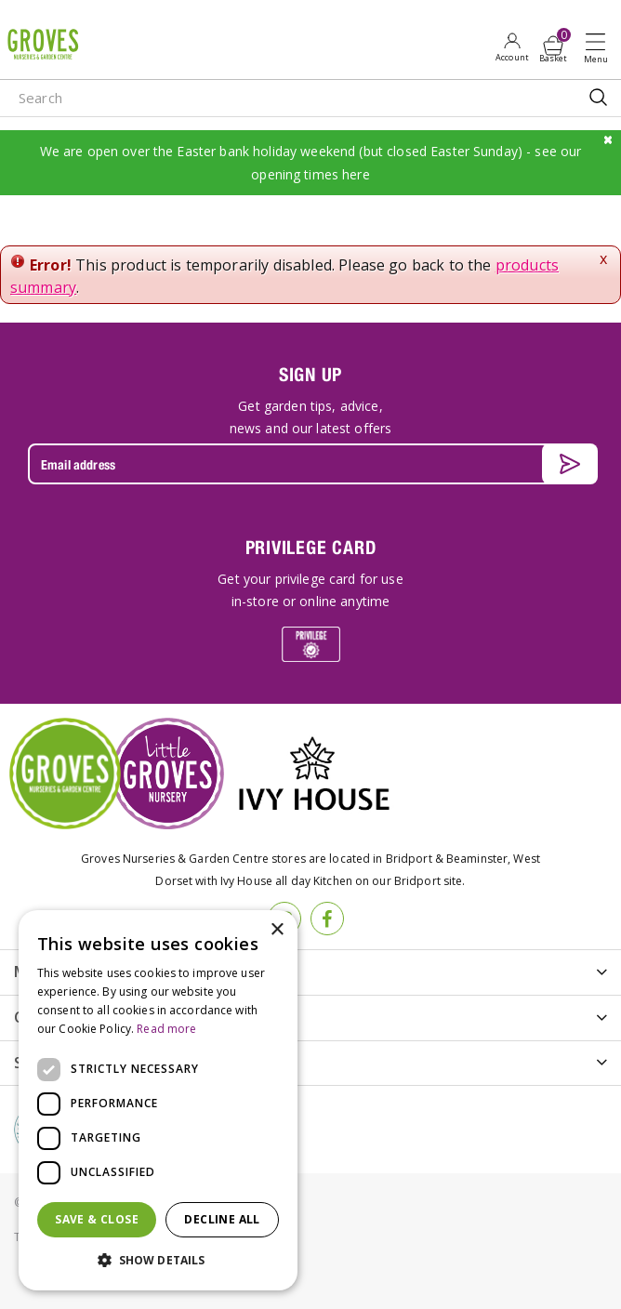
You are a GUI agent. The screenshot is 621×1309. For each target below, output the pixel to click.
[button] (158, 1261)
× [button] (277, 930)
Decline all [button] (221, 1219)
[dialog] (158, 1100)
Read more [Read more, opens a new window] (166, 1029)
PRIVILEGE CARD (311, 547)
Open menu (600, 47)
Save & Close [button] (97, 1219)
